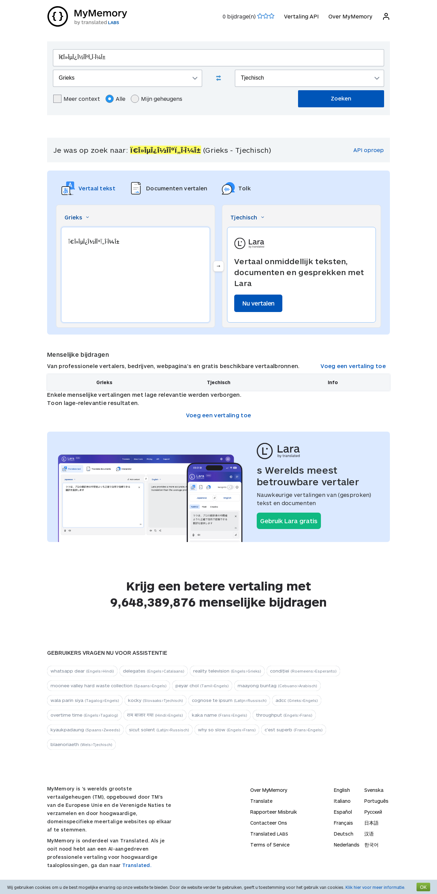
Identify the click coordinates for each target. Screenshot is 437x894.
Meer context (76, 99)
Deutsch (343, 834)
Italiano (342, 801)
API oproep (368, 150)
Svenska (373, 790)
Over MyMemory (350, 16)
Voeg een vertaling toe (353, 366)
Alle (115, 99)
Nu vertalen (258, 303)
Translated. (137, 865)
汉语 (369, 834)
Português (376, 801)
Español (343, 812)
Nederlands (347, 845)
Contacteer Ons (268, 823)
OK (423, 887)
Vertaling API (301, 16)
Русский (373, 812)
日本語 (371, 823)
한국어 (371, 845)
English (342, 790)
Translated (269, 834)
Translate (261, 801)
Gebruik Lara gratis (289, 521)
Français (343, 823)
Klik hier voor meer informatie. (375, 887)
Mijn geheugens (156, 99)
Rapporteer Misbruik (273, 812)
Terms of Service (270, 845)
